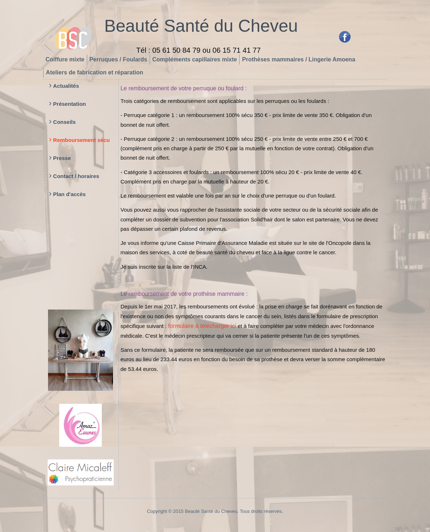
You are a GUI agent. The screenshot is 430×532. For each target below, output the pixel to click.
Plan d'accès (69, 194)
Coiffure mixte (64, 59)
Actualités (66, 86)
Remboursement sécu (81, 140)
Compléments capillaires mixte (194, 59)
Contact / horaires (76, 176)
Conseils (64, 122)
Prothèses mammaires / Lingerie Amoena (298, 59)
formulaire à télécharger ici (202, 326)
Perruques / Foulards (118, 59)
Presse (62, 158)
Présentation (69, 104)
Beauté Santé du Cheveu (201, 25)
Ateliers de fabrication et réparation (94, 72)
